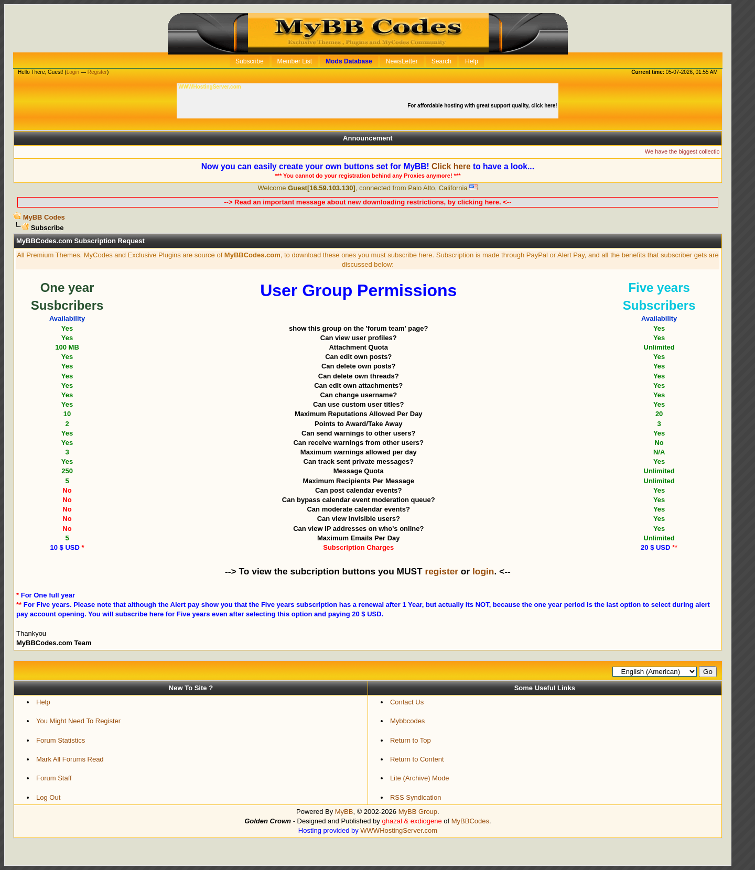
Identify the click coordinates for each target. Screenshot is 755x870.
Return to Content (417, 759)
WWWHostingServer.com (398, 830)
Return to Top (410, 740)
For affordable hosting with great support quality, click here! (482, 105)
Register (97, 72)
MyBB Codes (44, 217)
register (441, 571)
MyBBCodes (470, 821)
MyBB (344, 811)
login (483, 571)
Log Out (48, 797)
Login (73, 72)
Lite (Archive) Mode (419, 778)
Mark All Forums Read (70, 759)
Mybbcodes (407, 721)
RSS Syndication (415, 797)
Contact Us (407, 702)
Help (43, 702)
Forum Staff (54, 778)
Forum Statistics (60, 740)
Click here (451, 166)
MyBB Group (417, 811)
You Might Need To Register (78, 721)
